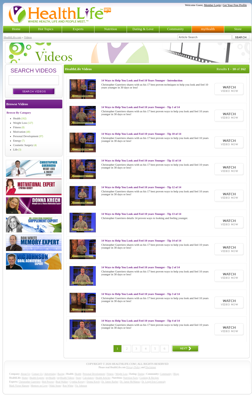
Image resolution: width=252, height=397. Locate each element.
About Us (25, 374)
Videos (28, 37)
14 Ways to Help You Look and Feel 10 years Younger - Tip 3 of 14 (140, 294)
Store (238, 29)
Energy (17, 140)
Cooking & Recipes (149, 378)
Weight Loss (20, 122)
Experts (78, 29)
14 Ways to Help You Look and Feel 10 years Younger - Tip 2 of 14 (140, 267)
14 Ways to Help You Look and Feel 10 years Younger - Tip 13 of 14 (141, 214)
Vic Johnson (81, 385)
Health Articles (103, 378)
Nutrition (110, 29)
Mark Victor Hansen (19, 385)
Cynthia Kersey (77, 382)
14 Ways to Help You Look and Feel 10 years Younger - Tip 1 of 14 (140, 107)
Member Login (212, 5)
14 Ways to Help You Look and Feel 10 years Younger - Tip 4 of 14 (140, 320)
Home (16, 29)
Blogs (176, 374)
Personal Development (25, 136)
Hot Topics (45, 29)
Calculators (88, 378)
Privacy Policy (133, 367)
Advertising (50, 374)
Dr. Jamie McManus (130, 382)
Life (15, 149)
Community (175, 29)
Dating (141, 374)
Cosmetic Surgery (23, 145)
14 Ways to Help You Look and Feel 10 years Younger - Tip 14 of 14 (141, 240)
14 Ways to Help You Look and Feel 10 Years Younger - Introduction (141, 80)
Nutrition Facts (130, 378)
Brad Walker (62, 382)
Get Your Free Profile (235, 5)
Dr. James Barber (110, 382)
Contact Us (37, 374)
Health (16, 118)
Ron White (68, 385)
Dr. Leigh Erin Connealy (154, 382)
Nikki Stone (55, 385)
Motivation (19, 131)
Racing (61, 374)
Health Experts (37, 378)
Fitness (17, 127)
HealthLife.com (12, 37)
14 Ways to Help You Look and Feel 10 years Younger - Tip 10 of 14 (141, 133)
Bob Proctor (48, 382)
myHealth (208, 29)
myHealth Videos (65, 378)
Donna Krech (93, 382)
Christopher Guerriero (30, 382)
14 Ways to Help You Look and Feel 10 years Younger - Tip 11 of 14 (141, 160)
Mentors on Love (39, 385)
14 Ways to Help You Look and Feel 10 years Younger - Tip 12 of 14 (141, 187)
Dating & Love (143, 29)
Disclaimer (150, 367)
